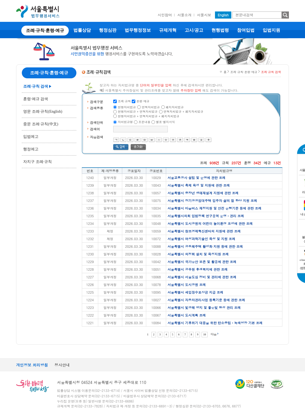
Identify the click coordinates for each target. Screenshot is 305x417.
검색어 (95, 129)
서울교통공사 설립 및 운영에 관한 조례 (196, 177)
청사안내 (62, 365)
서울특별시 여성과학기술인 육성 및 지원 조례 (201, 238)
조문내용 (144, 122)
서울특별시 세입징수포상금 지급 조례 (195, 292)
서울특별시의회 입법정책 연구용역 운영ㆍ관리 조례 (206, 215)
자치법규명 (125, 122)
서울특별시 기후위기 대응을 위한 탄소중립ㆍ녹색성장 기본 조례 (215, 322)
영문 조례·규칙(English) (42, 111)
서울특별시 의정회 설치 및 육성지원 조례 (198, 254)
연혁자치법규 (151, 107)
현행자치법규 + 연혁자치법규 (138, 111)
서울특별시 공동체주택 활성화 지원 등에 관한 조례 (205, 246)
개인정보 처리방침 (32, 365)
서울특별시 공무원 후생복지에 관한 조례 (198, 269)
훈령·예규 (142, 101)
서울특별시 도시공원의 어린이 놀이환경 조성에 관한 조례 (210, 223)
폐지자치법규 (175, 107)
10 (204, 334)
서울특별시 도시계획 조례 (187, 315)
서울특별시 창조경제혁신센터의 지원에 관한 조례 (204, 231)
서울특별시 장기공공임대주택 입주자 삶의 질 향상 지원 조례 (212, 200)
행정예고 (30, 149)
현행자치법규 (127, 107)
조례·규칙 (124, 101)
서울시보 (204, 14)
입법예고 (30, 137)
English (223, 15)
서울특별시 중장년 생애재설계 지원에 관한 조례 (203, 192)
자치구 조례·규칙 (37, 162)
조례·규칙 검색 (35, 86)
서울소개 (184, 14)
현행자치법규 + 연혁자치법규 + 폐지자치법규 (149, 116)
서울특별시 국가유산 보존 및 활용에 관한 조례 (202, 261)
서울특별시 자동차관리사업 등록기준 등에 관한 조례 (206, 299)
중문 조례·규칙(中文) (40, 124)
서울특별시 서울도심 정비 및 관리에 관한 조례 (202, 277)
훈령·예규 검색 (35, 99)
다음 (214, 334)
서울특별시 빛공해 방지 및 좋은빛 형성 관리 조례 (204, 307)
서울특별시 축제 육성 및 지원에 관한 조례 (199, 185)
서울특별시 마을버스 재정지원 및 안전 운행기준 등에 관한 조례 (214, 208)
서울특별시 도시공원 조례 (187, 284)
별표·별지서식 (165, 122)
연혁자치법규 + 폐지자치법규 (183, 111)
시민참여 (165, 14)
